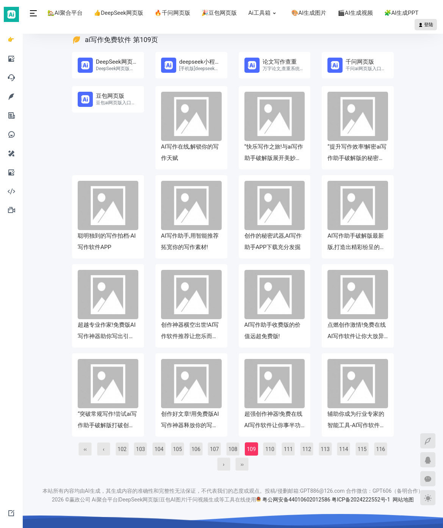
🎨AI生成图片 (309, 12)
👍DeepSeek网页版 (118, 12)
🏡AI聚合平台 (65, 12)
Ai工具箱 (264, 12)
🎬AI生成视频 (355, 12)
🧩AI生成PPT (401, 12)
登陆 (425, 24)
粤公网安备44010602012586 (296, 500)
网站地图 (403, 500)
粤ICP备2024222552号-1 (361, 500)
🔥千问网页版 (172, 12)
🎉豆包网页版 (219, 12)
